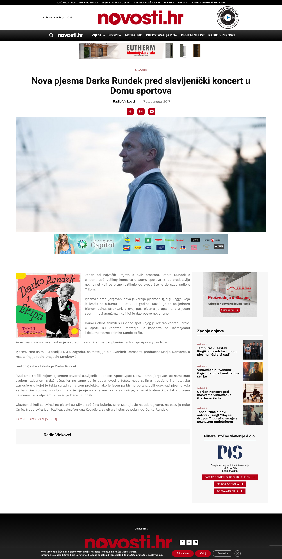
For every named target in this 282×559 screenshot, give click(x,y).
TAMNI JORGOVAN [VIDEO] (36, 419)
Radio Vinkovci (124, 101)
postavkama (153, 555)
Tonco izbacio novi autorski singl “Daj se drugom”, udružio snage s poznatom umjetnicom (217, 416)
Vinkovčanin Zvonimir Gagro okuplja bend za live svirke (218, 373)
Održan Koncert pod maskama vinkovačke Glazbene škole (214, 395)
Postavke (224, 553)
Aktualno (202, 344)
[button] (51, 35)
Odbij (203, 553)
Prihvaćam (181, 553)
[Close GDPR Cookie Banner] (239, 553)
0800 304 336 (230, 471)
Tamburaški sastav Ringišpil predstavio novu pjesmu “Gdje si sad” (217, 351)
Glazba (141, 70)
